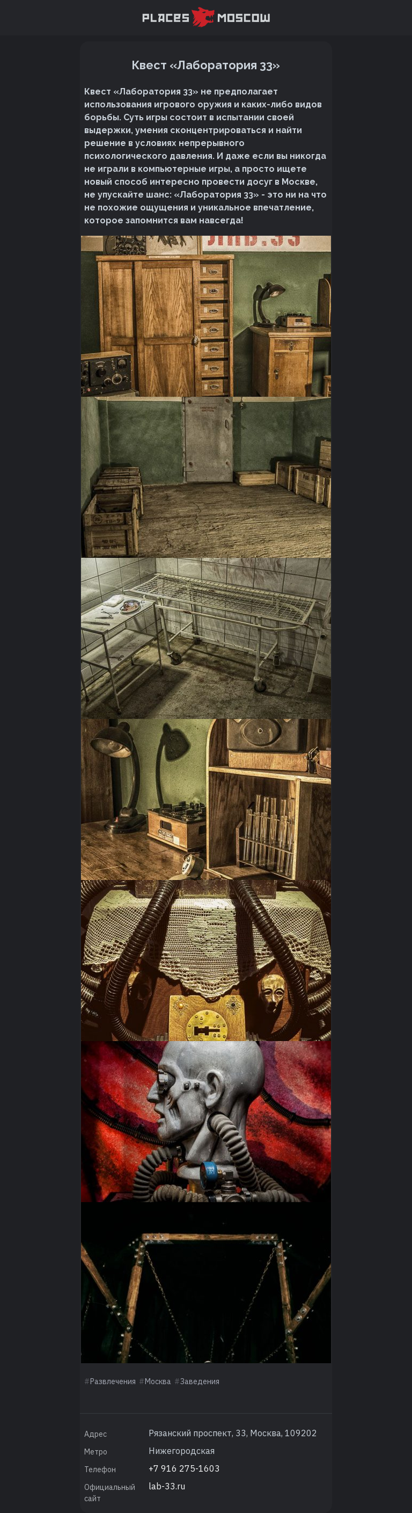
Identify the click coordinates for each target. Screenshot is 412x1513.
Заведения (199, 1381)
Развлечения (113, 1381)
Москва (158, 1381)
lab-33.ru (167, 1486)
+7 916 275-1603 (184, 1468)
